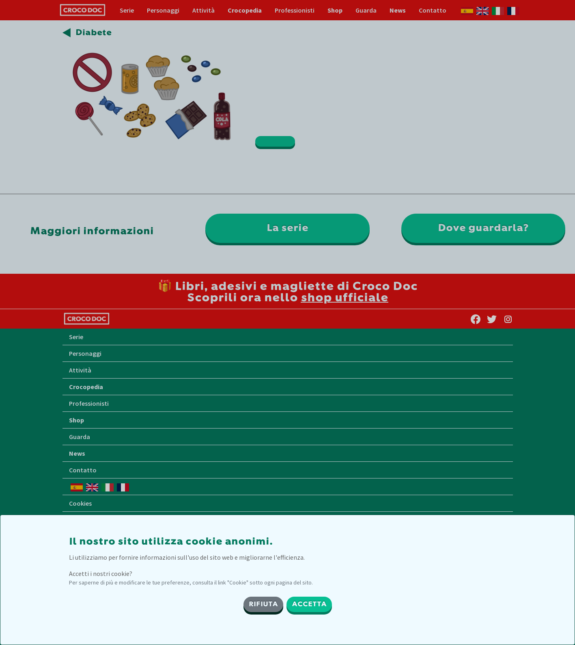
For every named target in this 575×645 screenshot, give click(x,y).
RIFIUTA (263, 604)
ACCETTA (309, 604)
